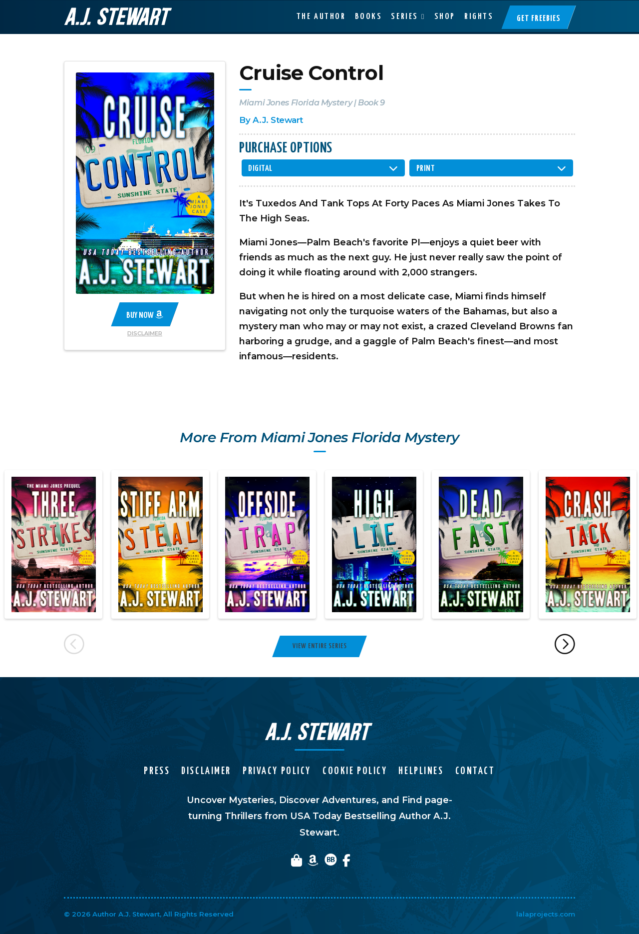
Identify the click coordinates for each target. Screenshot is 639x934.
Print (425, 168)
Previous (74, 646)
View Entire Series (320, 646)
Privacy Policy (277, 771)
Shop (444, 16)
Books (368, 16)
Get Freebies (539, 18)
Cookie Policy (354, 771)
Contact (475, 771)
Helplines (420, 771)
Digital (260, 168)
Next (565, 646)
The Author (321, 16)
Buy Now (144, 315)
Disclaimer (144, 333)
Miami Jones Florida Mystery (295, 102)
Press (157, 771)
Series (404, 16)
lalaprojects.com (545, 914)
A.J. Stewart (278, 120)
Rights (478, 16)
